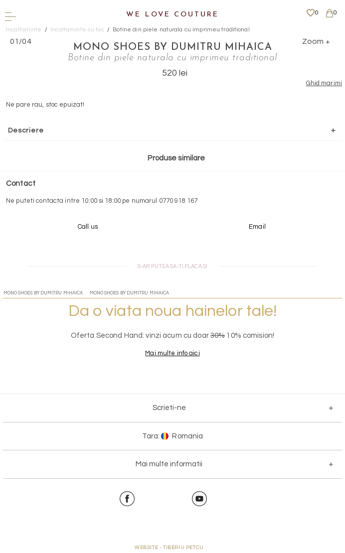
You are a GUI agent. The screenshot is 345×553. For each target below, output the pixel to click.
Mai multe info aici (172, 353)
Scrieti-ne (169, 408)
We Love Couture (172, 14)
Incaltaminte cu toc (77, 29)
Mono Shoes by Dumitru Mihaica (172, 47)
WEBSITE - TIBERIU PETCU (169, 547)
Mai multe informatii (169, 464)
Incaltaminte (24, 29)
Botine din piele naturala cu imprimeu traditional (181, 29)
